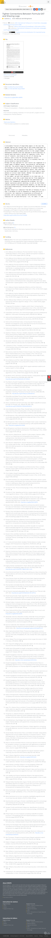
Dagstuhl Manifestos (32, 908)
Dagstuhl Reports (31, 907)
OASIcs (5, 907)
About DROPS (29, 936)
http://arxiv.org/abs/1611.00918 (17, 425)
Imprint (36, 936)
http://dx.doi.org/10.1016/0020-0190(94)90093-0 (19, 406)
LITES (28, 910)
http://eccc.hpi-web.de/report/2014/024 (26, 660)
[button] (44, 9)
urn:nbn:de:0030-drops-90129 (16, 88)
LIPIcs (4, 905)
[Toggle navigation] (48, 2)
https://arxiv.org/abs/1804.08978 (13, 97)
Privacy (41, 936)
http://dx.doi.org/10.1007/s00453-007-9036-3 (18, 379)
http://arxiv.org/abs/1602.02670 (29, 502)
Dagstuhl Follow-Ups (8, 908)
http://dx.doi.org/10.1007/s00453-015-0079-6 (24, 593)
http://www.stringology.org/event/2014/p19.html (29, 628)
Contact (46, 936)
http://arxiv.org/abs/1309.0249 (28, 757)
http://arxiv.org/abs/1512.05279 (14, 613)
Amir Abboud (16, 18)
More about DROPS (8, 897)
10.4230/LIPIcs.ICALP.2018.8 (15, 87)
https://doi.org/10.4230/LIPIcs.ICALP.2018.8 (15, 215)
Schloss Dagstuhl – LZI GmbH (17, 936)
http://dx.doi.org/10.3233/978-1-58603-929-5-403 (19, 569)
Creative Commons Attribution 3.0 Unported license (27, 32)
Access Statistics (10, 122)
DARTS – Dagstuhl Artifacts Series (35, 905)
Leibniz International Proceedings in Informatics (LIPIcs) (29, 26)
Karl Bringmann (27, 18)
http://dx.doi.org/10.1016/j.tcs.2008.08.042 (23, 393)
